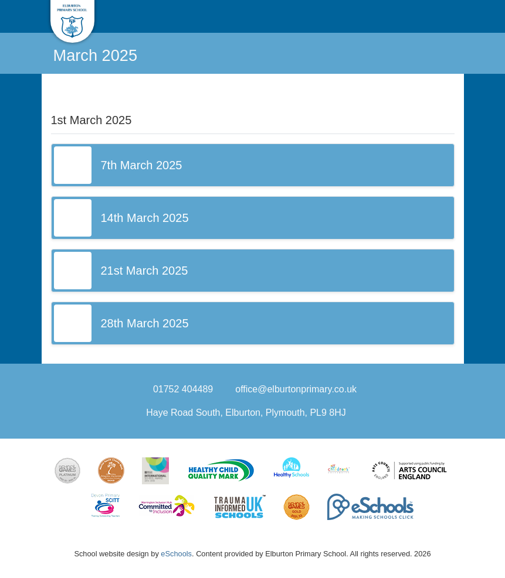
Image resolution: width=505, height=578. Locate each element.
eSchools (176, 553)
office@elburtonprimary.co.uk (296, 389)
